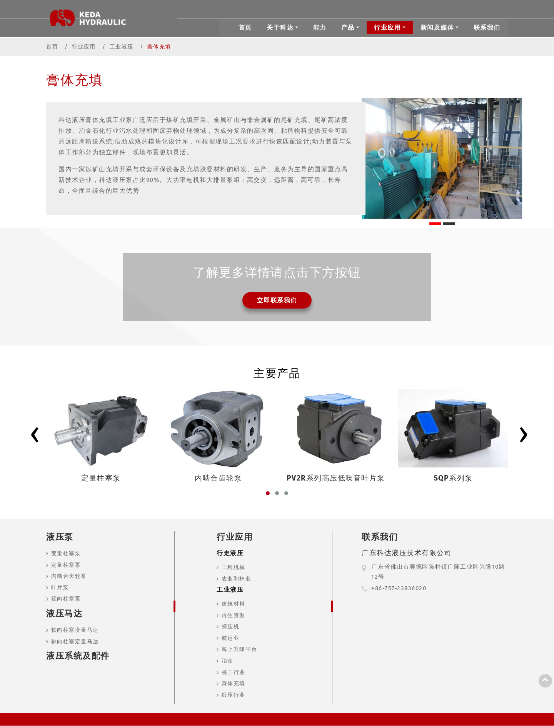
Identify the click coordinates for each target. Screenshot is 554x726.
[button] (267, 493)
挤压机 (231, 627)
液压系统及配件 (78, 656)
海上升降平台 (239, 650)
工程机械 (233, 567)
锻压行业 (233, 695)
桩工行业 (233, 672)
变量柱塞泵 (66, 554)
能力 (320, 27)
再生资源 (233, 616)
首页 (245, 27)
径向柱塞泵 (66, 599)
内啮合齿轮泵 (69, 576)
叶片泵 (60, 588)
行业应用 (84, 46)
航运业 (231, 638)
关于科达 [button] (280, 27)
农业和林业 (237, 579)
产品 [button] (348, 27)
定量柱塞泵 (66, 565)
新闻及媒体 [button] (437, 27)
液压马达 (64, 614)
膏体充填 (233, 684)
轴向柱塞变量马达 (75, 630)
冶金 (228, 661)
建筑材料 (233, 604)
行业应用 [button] (387, 27)
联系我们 (487, 27)
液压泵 (59, 537)
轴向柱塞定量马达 (75, 642)
